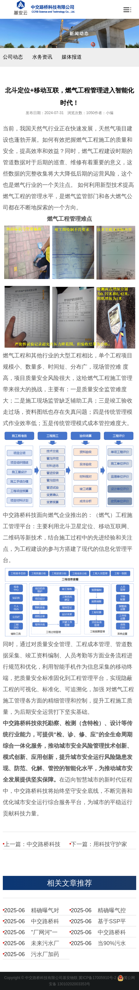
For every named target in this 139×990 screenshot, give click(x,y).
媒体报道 (72, 57)
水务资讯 (42, 57)
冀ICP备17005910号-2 (97, 978)
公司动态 (13, 57)
